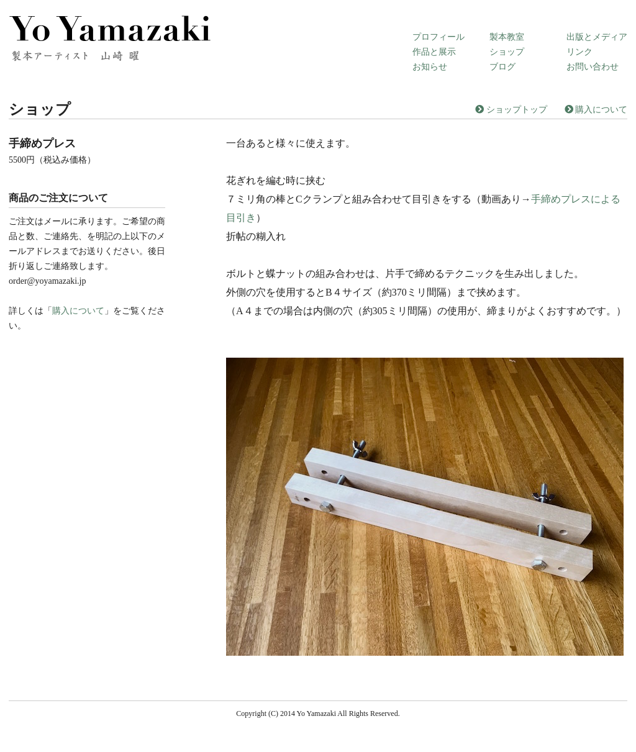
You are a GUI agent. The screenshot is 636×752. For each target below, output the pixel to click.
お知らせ (429, 66)
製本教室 (506, 37)
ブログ (502, 66)
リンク (579, 52)
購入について (596, 109)
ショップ (506, 52)
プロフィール (438, 37)
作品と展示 (434, 52)
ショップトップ (511, 109)
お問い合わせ (592, 66)
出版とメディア (596, 37)
